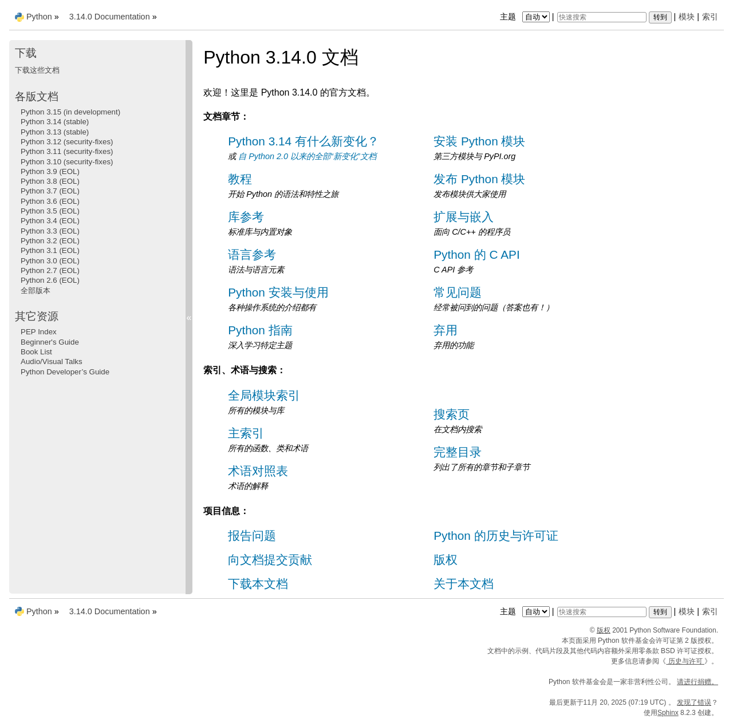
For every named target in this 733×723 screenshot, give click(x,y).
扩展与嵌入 (464, 216)
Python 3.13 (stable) (55, 132)
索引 (710, 16)
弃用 (446, 330)
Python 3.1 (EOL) (50, 250)
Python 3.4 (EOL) (50, 220)
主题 (526, 16)
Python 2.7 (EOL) (50, 270)
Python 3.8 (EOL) (50, 181)
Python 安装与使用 (278, 292)
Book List (36, 351)
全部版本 (35, 290)
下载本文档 (258, 583)
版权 (446, 559)
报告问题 (252, 535)
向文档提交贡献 (270, 559)
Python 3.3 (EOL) (50, 231)
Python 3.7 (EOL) (50, 191)
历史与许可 (685, 661)
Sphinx (668, 713)
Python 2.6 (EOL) (50, 280)
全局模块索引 (264, 395)
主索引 (246, 433)
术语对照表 (258, 470)
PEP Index (39, 331)
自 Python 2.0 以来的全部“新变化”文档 (307, 156)
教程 (240, 178)
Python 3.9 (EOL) (50, 171)
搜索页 (452, 414)
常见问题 (458, 292)
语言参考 (252, 254)
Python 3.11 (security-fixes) (67, 151)
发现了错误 (694, 702)
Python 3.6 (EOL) (50, 201)
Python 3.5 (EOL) (50, 211)
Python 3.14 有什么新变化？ (303, 141)
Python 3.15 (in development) (70, 112)
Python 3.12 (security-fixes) (67, 141)
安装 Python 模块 (479, 141)
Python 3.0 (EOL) (50, 260)
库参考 (246, 216)
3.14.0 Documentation (109, 16)
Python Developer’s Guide (65, 372)
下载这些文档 (37, 70)
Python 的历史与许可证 (496, 535)
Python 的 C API (476, 254)
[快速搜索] (602, 17)
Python (39, 16)
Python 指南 (260, 330)
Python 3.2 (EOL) (50, 240)
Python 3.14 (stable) (55, 121)
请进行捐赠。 (697, 682)
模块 (687, 16)
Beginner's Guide (50, 342)
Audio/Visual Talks (51, 361)
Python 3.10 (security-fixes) (67, 161)
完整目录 (458, 452)
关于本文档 (464, 583)
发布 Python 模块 (479, 178)
